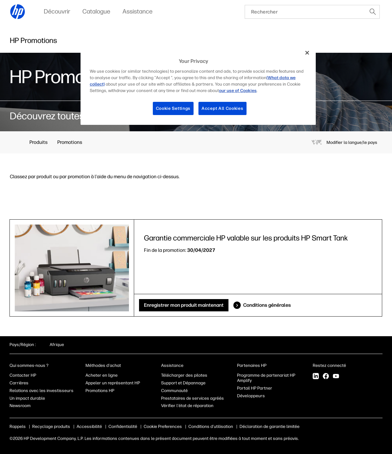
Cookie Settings (173, 108)
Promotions (69, 142)
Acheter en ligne (101, 375)
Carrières (18, 383)
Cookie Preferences (163, 426)
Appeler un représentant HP (112, 383)
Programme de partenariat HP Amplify (266, 378)
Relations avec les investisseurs (41, 390)
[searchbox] (305, 11)
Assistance (172, 365)
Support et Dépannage (183, 383)
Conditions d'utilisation (210, 426)
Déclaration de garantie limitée (269, 426)
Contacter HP (22, 375)
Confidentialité (122, 426)
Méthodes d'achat (103, 365)
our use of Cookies (238, 90)
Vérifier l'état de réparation (187, 405)
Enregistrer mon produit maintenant (184, 305)
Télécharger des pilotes (184, 375)
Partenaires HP (251, 365)
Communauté (174, 390)
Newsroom (20, 405)
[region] (198, 85)
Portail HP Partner (254, 388)
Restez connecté (330, 365)
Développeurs (251, 395)
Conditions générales (267, 305)
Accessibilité (89, 426)
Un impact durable (27, 398)
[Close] (307, 53)
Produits (38, 142)
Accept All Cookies (222, 108)
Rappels (17, 426)
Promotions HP (99, 390)
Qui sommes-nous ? (28, 365)
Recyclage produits (51, 426)
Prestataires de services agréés (192, 398)
